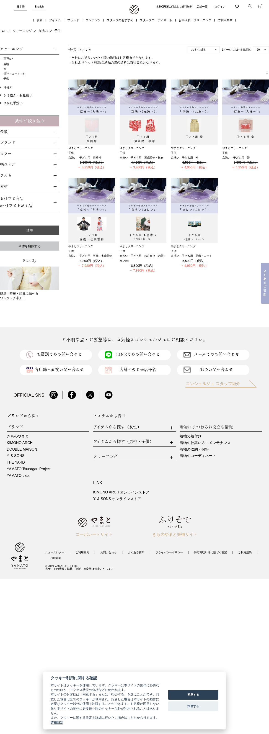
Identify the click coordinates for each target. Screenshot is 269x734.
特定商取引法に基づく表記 (210, 552)
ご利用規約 (245, 552)
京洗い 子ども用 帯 (236, 157)
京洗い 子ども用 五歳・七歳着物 (90, 255)
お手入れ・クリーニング (195, 20)
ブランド (73, 20)
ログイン (220, 6)
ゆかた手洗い (13, 103)
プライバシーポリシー (169, 552)
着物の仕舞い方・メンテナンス (205, 443)
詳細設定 (57, 722)
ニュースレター (54, 552)
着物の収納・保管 (194, 449)
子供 (57, 31)
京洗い (43, 31)
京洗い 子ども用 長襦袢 (84, 157)
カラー (6, 153)
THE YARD (16, 462)
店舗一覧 (202, 6)
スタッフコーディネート (156, 20)
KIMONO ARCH (20, 443)
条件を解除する (29, 246)
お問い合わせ (108, 552)
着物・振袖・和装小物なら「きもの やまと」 (134, 10)
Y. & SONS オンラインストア (117, 499)
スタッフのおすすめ (120, 20)
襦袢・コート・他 (14, 73)
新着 (40, 20)
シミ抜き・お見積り (17, 95)
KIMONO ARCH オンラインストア (121, 492)
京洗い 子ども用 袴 (184, 157)
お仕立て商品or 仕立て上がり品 (16, 202)
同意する (193, 694)
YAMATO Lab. (18, 475)
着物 (6, 64)
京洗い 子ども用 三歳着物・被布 (141, 157)
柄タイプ (8, 164)
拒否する (193, 706)
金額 (4, 131)
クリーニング (22, 31)
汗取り (8, 87)
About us (56, 557)
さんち (6, 175)
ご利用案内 (225, 20)
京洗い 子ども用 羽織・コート (191, 255)
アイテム (55, 20)
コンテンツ (92, 20)
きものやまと (18, 436)
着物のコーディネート (198, 456)
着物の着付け (191, 436)
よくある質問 (136, 552)
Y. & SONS (16, 456)
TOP (3, 31)
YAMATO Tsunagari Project (29, 469)
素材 (4, 186)
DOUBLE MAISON (22, 449)
